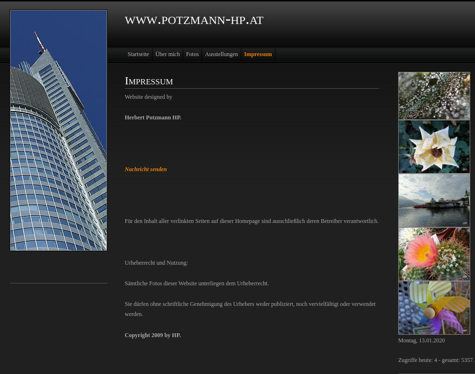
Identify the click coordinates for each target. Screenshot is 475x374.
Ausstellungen (221, 54)
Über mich (167, 54)
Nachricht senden (146, 169)
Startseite (138, 54)
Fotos (192, 54)
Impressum (258, 54)
